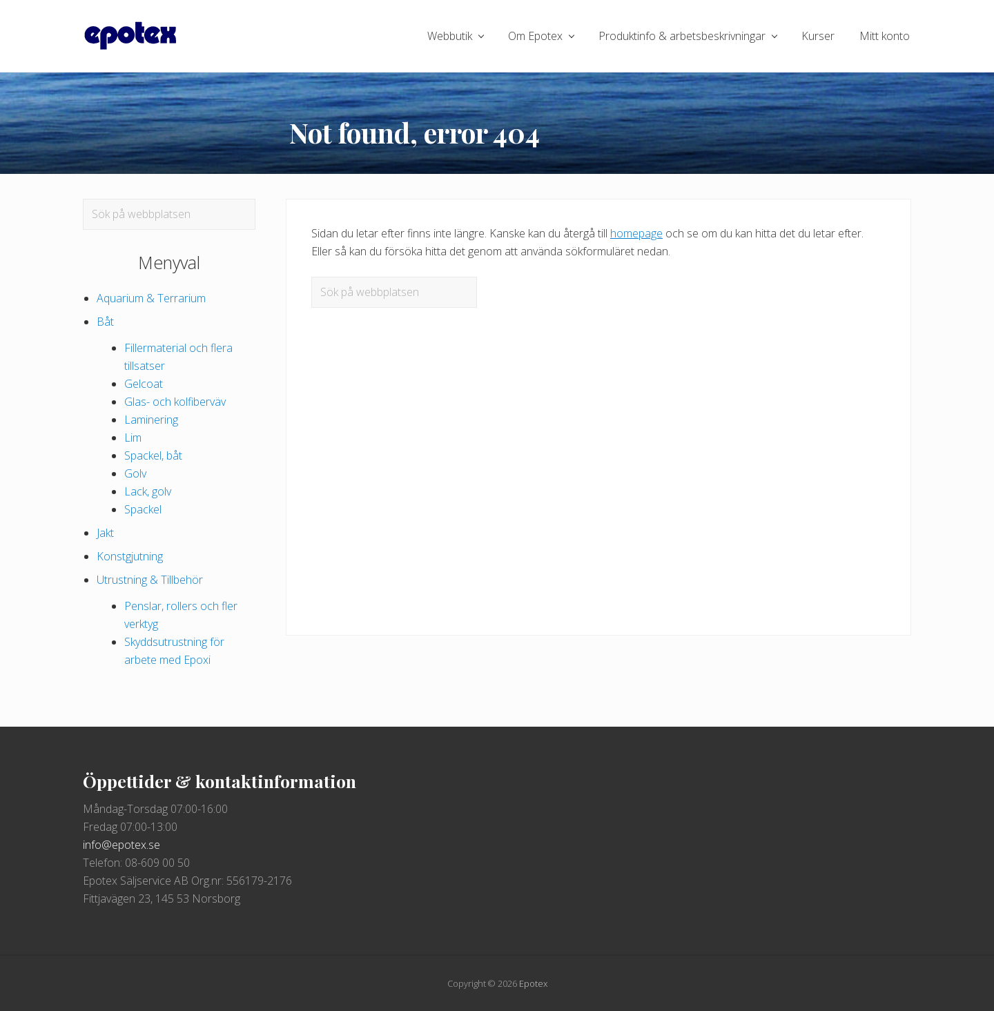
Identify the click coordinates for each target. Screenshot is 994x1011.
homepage (636, 233)
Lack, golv (147, 491)
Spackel (143, 509)
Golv (135, 473)
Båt (105, 321)
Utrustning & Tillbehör (150, 579)
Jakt (105, 532)
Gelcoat (143, 383)
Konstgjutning (130, 556)
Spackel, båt (153, 455)
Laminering (151, 419)
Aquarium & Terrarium (151, 298)
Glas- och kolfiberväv (175, 401)
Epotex (533, 983)
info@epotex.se (121, 844)
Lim (133, 437)
